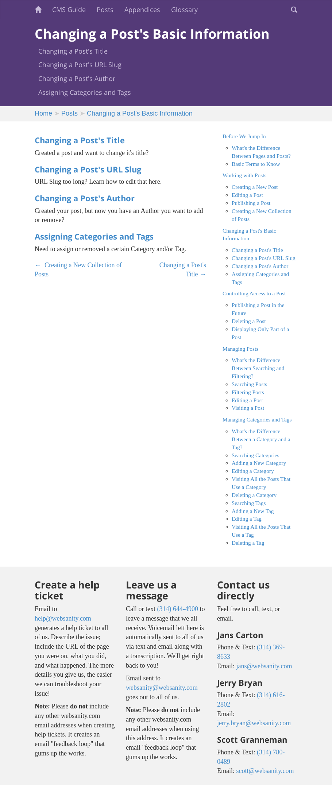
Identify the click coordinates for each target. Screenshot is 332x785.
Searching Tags (249, 503)
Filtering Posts (248, 392)
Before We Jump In (244, 136)
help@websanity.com (63, 618)
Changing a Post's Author (76, 78)
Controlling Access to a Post (254, 293)
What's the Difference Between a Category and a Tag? (261, 439)
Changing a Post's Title (73, 51)
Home (43, 113)
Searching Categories (255, 455)
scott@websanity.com (265, 770)
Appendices (142, 9)
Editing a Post (247, 195)
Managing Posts (240, 349)
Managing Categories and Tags (257, 419)
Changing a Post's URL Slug (79, 64)
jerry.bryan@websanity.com (254, 723)
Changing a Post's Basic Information (140, 113)
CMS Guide (69, 9)
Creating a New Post (255, 187)
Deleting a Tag (248, 543)
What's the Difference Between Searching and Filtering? (258, 368)
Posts (105, 9)
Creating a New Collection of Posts (78, 269)
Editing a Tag (247, 519)
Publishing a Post (251, 203)
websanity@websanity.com (162, 687)
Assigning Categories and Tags (84, 92)
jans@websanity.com (264, 666)
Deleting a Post (249, 321)
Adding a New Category (259, 463)
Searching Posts (249, 384)
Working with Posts (244, 175)
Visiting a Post (248, 408)
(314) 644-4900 (177, 609)
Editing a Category (253, 471)
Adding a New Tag (253, 511)
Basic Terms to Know (256, 164)
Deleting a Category (254, 495)
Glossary (184, 9)
